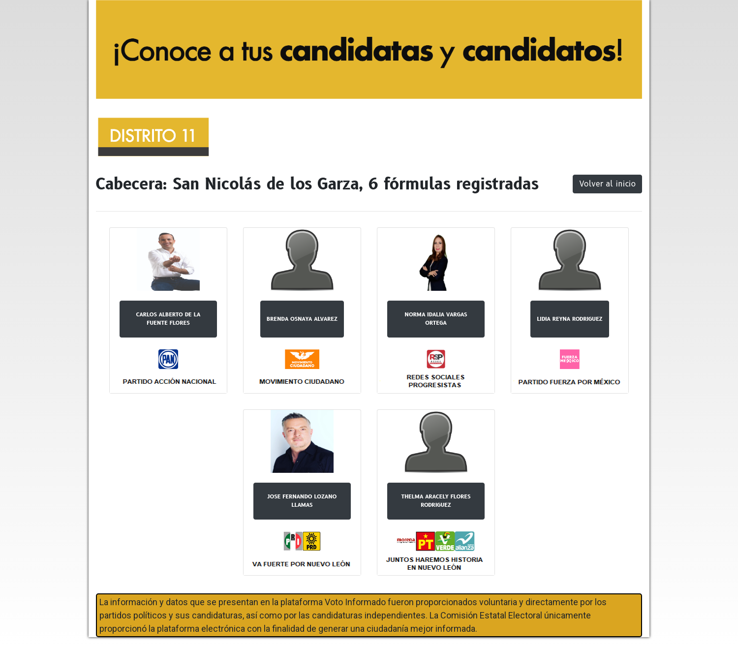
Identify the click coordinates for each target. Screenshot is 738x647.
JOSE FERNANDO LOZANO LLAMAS (302, 500)
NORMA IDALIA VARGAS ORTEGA (436, 318)
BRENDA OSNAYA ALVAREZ (302, 318)
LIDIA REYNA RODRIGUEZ (569, 318)
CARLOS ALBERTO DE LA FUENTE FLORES (168, 318)
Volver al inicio (607, 183)
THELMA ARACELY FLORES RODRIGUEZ (436, 500)
